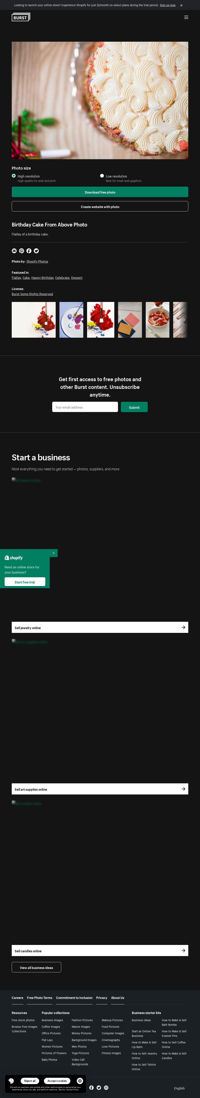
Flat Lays (47, 1039)
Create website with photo (100, 206)
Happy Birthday (42, 277)
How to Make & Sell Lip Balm (144, 1044)
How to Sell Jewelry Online (144, 1055)
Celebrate (62, 277)
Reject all (30, 1081)
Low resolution (116, 176)
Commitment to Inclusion (74, 997)
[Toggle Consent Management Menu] (11, 1081)
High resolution (29, 176)
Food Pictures (110, 1026)
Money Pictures (81, 1033)
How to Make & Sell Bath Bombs (174, 1022)
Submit (134, 407)
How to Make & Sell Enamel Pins (174, 1033)
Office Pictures (51, 1033)
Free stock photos (23, 1020)
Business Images (52, 1020)
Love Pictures (110, 1046)
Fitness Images (111, 1053)
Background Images (84, 1039)
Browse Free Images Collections (24, 1028)
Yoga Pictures (80, 1053)
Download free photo (100, 191)
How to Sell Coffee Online (174, 1044)
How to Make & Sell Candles (174, 1055)
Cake (26, 277)
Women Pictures (52, 1046)
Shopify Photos (37, 260)
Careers (17, 997)
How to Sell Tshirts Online (144, 1066)
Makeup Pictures (112, 1020)
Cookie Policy (72, 1089)
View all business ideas (36, 967)
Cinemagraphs (111, 1039)
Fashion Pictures (82, 1020)
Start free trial (25, 581)
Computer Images (113, 1033)
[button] (11, 1081)
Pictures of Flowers (54, 1053)
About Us (117, 997)
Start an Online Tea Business (144, 1033)
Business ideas (141, 1020)
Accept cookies (57, 1081)
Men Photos (79, 1046)
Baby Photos (49, 1059)
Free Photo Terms (39, 997)
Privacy (101, 997)
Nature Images (81, 1026)
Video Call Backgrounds (80, 1061)
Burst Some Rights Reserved (32, 293)
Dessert (77, 277)
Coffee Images (51, 1026)
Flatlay (16, 277)
